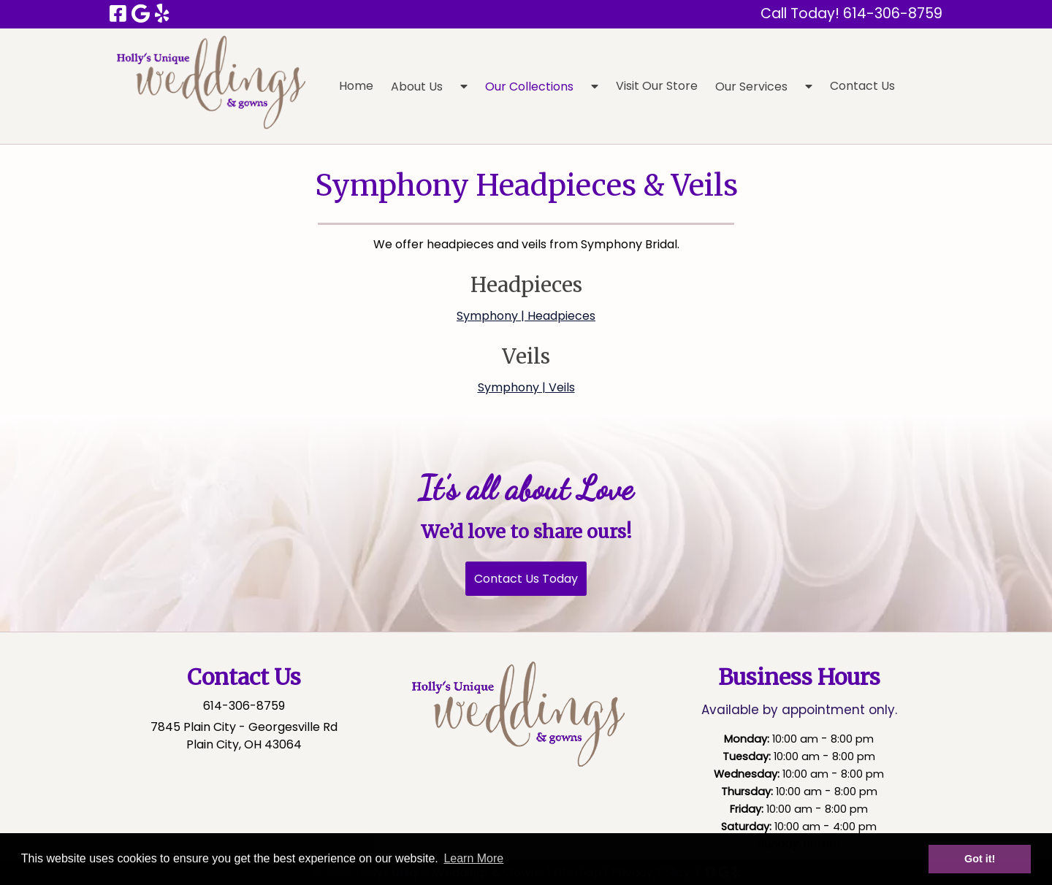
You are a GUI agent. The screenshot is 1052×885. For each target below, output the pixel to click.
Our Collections (529, 86)
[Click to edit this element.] (521, 718)
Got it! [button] (979, 859)
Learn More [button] (473, 858)
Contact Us (862, 85)
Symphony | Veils (526, 387)
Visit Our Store (657, 85)
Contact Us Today (526, 578)
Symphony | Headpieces (526, 315)
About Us (417, 86)
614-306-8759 (244, 705)
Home (356, 85)
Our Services (751, 86)
